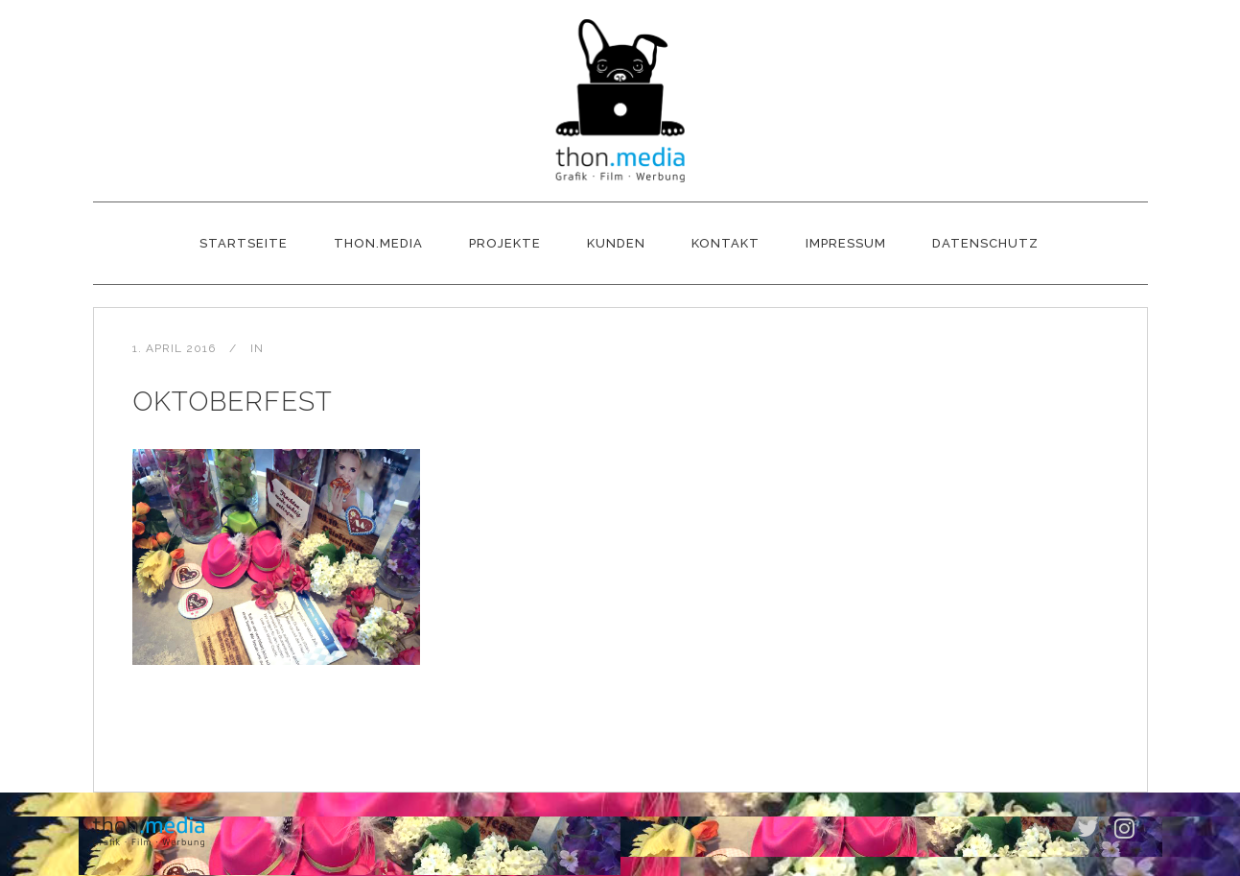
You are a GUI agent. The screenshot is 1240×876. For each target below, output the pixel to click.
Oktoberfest (232, 401)
